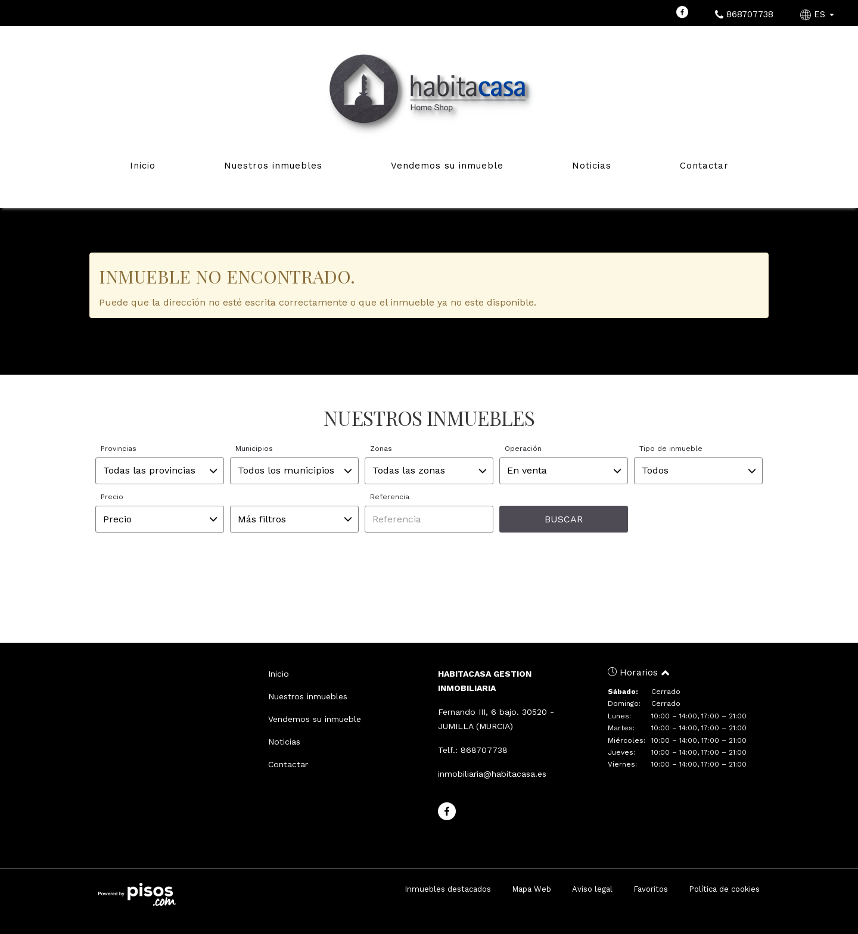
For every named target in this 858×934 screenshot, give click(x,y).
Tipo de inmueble (670, 448)
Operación (523, 448)
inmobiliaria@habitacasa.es (492, 774)
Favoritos (650, 889)
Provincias (118, 448)
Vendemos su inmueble (447, 165)
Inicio (143, 165)
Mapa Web (531, 889)
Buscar (564, 519)
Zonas (381, 448)
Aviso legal (592, 889)
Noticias (591, 165)
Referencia (389, 497)
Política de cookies (724, 889)
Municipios (254, 448)
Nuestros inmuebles (273, 165)
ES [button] (818, 14)
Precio (112, 497)
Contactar (704, 165)
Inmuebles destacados (448, 889)
